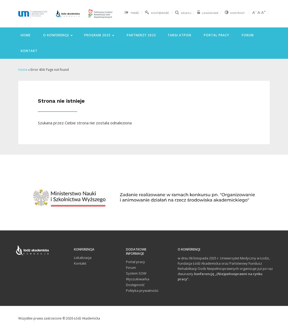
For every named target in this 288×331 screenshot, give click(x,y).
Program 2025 (99, 35)
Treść (134, 12)
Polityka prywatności (142, 290)
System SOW (136, 273)
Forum (247, 35)
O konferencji (57, 35)
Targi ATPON (179, 35)
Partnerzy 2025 (141, 35)
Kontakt (28, 51)
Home (25, 35)
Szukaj (186, 12)
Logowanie (210, 12)
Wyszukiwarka (137, 279)
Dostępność (160, 12)
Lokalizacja (82, 257)
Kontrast (237, 12)
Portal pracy (216, 35)
